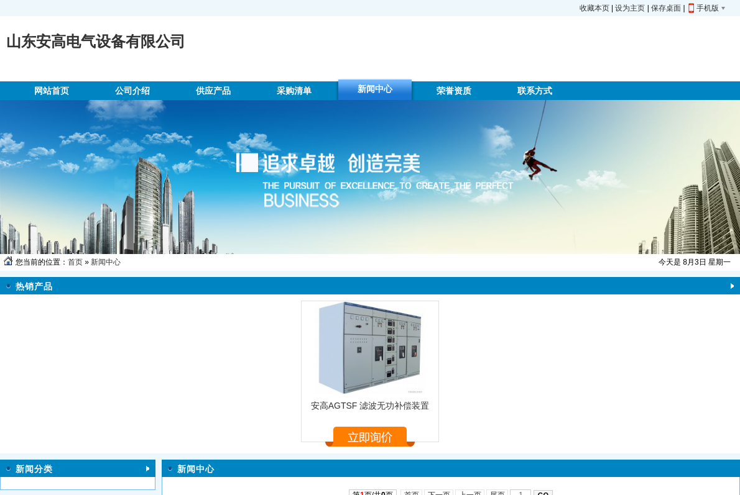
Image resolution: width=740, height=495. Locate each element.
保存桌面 (666, 8)
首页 (75, 262)
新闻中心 (106, 262)
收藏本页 (594, 8)
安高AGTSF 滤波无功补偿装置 (370, 406)
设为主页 (630, 8)
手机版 (707, 8)
